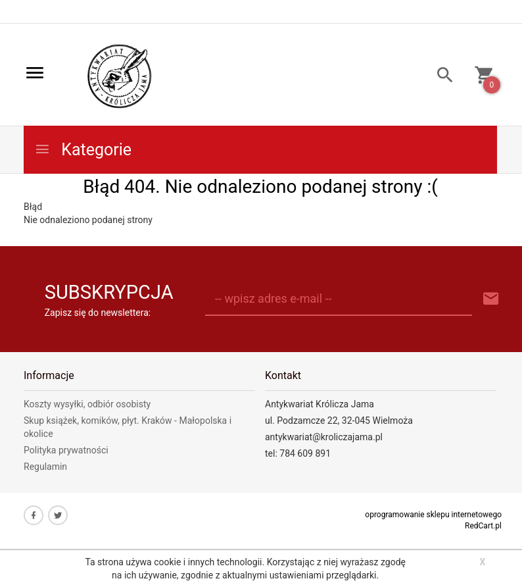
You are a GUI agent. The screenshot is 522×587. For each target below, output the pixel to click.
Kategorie (82, 149)
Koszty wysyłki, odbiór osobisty (87, 404)
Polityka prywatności (66, 450)
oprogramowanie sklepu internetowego (433, 514)
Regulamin (45, 466)
